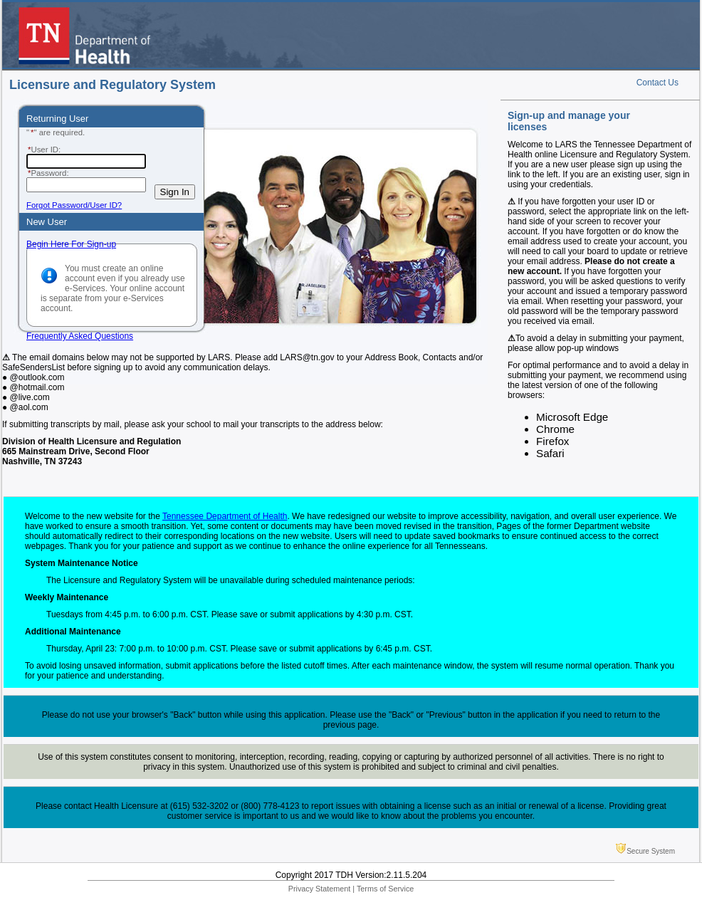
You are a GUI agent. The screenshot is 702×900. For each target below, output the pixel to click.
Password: (47, 173)
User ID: (43, 149)
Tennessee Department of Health (224, 516)
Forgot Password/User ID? (74, 205)
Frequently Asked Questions (79, 336)
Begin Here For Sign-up (71, 244)
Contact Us (657, 83)
